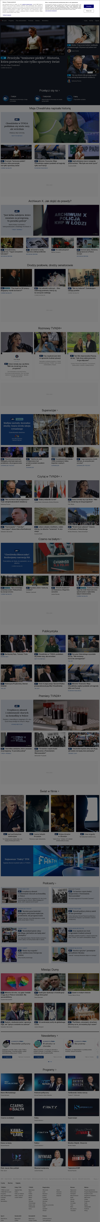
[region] (50, 8)
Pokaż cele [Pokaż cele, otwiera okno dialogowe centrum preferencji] (89, 10)
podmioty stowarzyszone (27, 4)
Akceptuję (88, 6)
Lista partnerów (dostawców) (51, 10)
